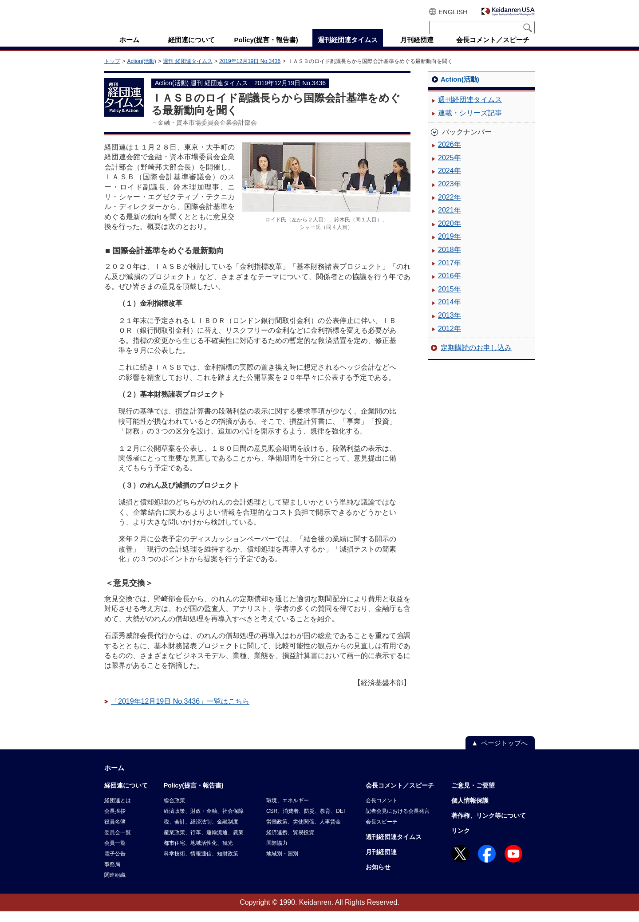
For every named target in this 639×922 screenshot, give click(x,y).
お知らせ (378, 877)
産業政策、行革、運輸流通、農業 (204, 843)
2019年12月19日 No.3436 (249, 72)
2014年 (449, 312)
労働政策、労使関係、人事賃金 (303, 832)
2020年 (449, 234)
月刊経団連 (381, 862)
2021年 (449, 221)
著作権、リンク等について (488, 826)
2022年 (449, 208)
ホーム (114, 778)
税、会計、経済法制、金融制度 (201, 832)
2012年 (449, 339)
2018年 (449, 260)
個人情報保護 (470, 811)
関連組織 (115, 886)
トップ (112, 72)
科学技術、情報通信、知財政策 (201, 864)
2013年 (449, 326)
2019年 (449, 247)
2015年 (449, 299)
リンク (460, 841)
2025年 (449, 168)
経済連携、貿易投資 (290, 843)
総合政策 (174, 811)
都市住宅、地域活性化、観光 (198, 854)
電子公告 (115, 864)
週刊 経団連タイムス (187, 72)
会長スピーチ (382, 832)
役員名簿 (115, 832)
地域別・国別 (282, 864)
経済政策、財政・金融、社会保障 (204, 822)
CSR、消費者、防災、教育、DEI (305, 822)
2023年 (449, 194)
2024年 (449, 181)
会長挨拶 (115, 822)
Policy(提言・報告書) (194, 796)
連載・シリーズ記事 (470, 123)
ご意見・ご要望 (473, 796)
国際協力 (277, 854)
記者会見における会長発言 (398, 822)
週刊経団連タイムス (470, 110)
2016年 (449, 286)
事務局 (112, 875)
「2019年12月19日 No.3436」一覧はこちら (180, 712)
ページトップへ (504, 753)
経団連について (126, 796)
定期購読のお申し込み (476, 358)
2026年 (449, 155)
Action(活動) (141, 72)
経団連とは (117, 811)
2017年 (449, 273)
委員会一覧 (117, 843)
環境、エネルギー (287, 811)
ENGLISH (453, 12)
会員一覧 (115, 854)
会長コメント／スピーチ (400, 796)
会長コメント (382, 811)
